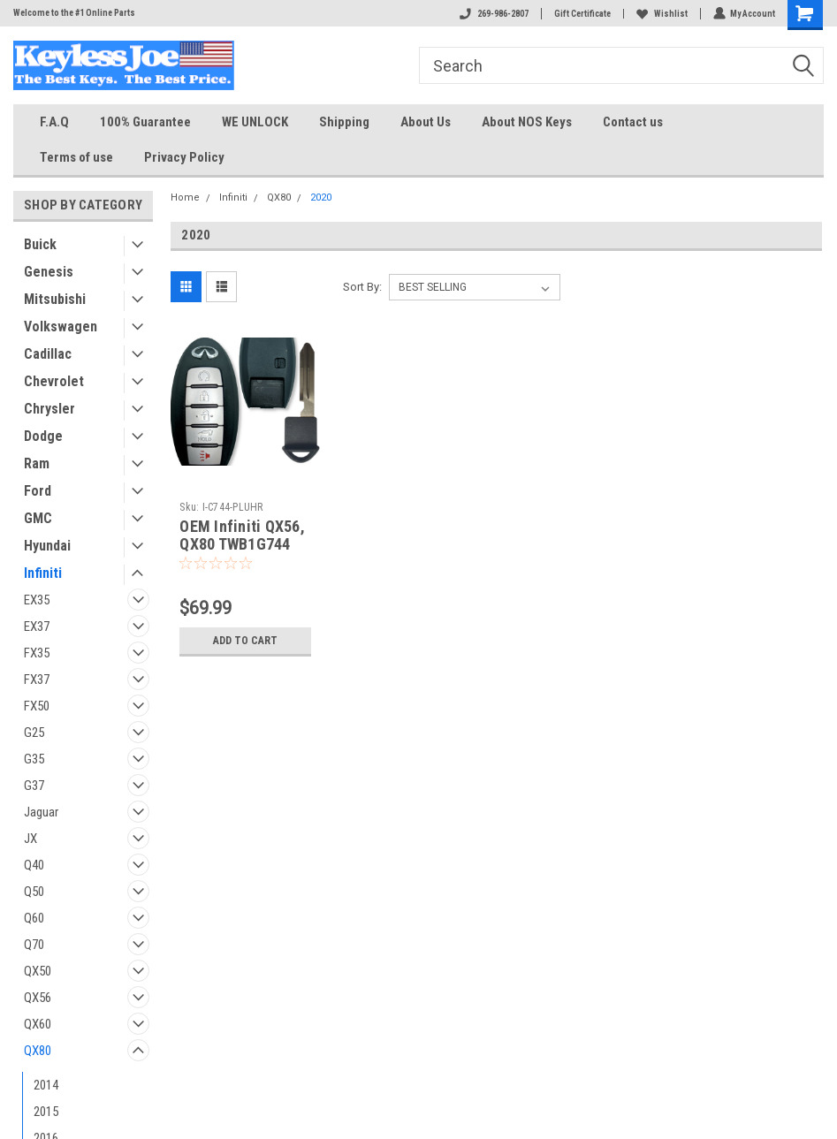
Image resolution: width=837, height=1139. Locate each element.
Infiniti (43, 573)
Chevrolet (54, 381)
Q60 (34, 918)
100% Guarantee (145, 122)
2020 (320, 197)
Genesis (48, 271)
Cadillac (48, 353)
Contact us (633, 122)
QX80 (37, 1051)
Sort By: (362, 286)
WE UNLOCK (255, 122)
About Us (425, 122)
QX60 (37, 1024)
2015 (46, 1112)
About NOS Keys (527, 122)
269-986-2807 (493, 13)
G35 (34, 759)
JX (30, 839)
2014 (46, 1085)
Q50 (34, 892)
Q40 (34, 865)
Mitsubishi (55, 299)
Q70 (34, 945)
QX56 (37, 998)
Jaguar (41, 812)
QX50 (37, 971)
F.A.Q (54, 122)
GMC (38, 518)
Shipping (344, 122)
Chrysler (49, 408)
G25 (34, 732)
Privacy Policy (184, 157)
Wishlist (661, 13)
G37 (34, 786)
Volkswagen (60, 326)
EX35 (36, 600)
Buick (40, 244)
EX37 (36, 626)
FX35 (36, 653)
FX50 (36, 706)
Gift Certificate (581, 14)
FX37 (36, 679)
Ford (37, 490)
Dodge (43, 436)
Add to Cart (245, 640)
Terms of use (76, 157)
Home (185, 197)
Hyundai (47, 545)
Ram (36, 463)
